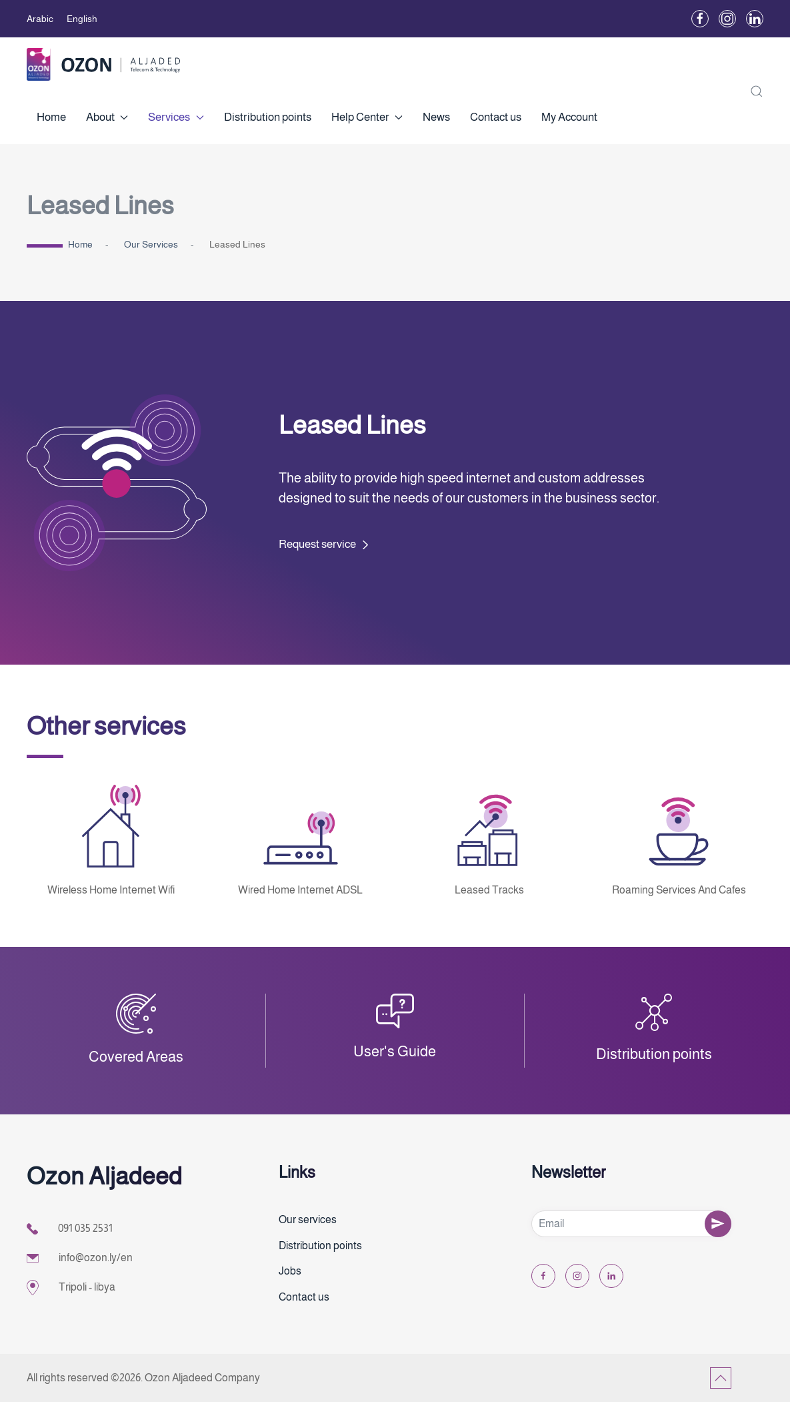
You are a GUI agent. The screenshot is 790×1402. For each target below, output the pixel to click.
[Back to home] (103, 64)
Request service (317, 544)
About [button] (107, 117)
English (82, 18)
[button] (756, 90)
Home (51, 117)
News (436, 117)
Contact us (495, 117)
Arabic (40, 18)
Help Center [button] (367, 117)
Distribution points (267, 117)
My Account (569, 117)
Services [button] (175, 117)
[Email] (631, 1223)
